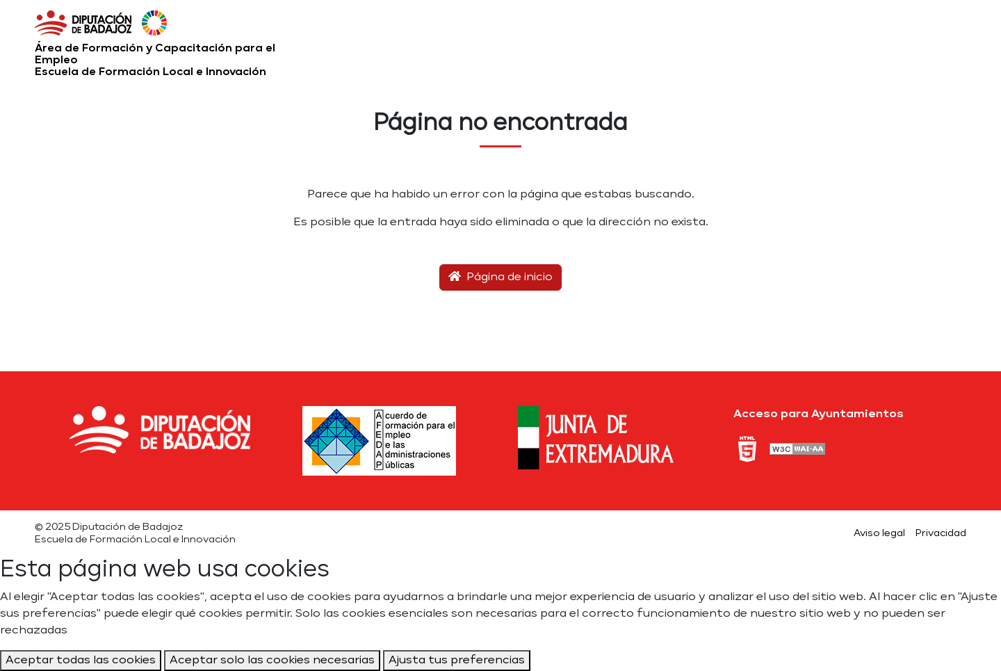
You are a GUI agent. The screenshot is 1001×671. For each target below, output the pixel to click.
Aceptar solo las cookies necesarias (272, 660)
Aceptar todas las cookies (81, 660)
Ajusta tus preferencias (457, 660)
